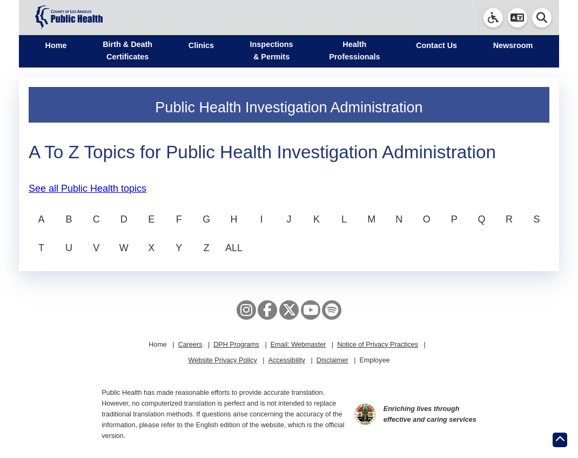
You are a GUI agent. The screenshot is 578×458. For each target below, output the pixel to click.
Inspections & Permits (271, 50)
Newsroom (513, 45)
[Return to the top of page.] (560, 440)
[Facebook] (267, 310)
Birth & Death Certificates (127, 50)
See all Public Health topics (87, 188)
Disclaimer (332, 360)
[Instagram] (246, 310)
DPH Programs (236, 344)
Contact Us (436, 45)
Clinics (201, 45)
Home (56, 45)
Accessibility (286, 360)
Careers (190, 344)
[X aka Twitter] (289, 310)
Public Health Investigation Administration (288, 107)
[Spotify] (331, 310)
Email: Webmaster (298, 344)
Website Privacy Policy (223, 360)
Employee (374, 360)
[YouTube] (310, 310)
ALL (234, 248)
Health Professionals (354, 50)
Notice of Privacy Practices (377, 344)
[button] (517, 18)
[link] (493, 18)
